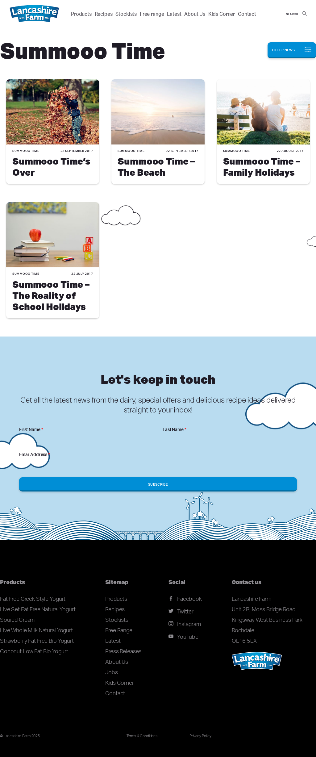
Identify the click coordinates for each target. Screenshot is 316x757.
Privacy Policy (200, 736)
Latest (174, 13)
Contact (247, 13)
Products (81, 13)
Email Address (34, 454)
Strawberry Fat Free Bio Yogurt (37, 640)
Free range (152, 13)
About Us (194, 13)
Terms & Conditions (142, 736)
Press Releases (123, 651)
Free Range (118, 630)
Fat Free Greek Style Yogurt (32, 598)
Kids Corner (221, 13)
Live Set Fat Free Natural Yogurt (38, 609)
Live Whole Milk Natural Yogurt (36, 630)
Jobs (111, 672)
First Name (31, 429)
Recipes (104, 13)
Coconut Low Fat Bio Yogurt (34, 651)
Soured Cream (17, 619)
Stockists (126, 13)
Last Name (174, 429)
